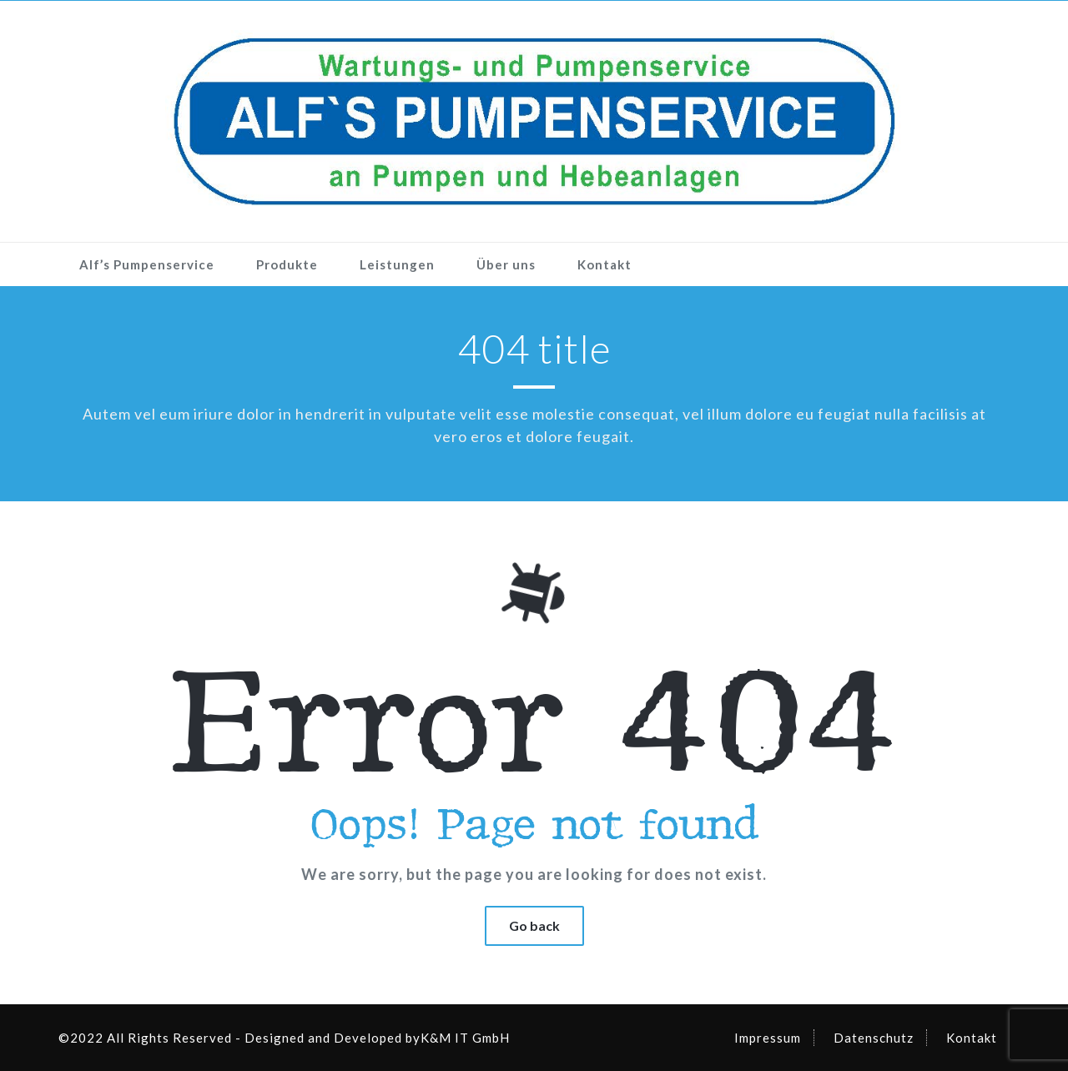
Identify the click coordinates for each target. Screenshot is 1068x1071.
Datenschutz (874, 1037)
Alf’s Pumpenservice (146, 264)
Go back (534, 925)
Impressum (767, 1037)
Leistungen (397, 264)
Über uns (506, 264)
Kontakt (604, 264)
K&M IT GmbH (465, 1037)
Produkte (287, 264)
